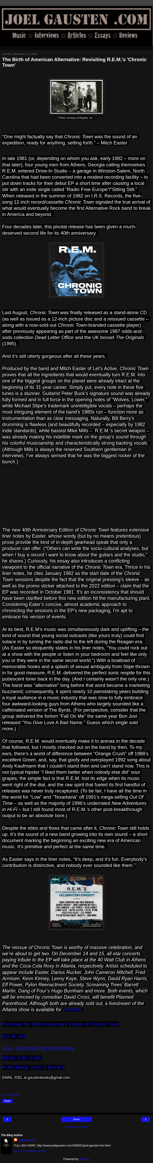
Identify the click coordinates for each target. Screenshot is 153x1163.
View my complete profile (30, 1151)
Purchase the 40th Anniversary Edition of (60, 1024)
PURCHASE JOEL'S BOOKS (33, 1067)
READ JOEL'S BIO (22, 1058)
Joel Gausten (27, 1140)
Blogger (84, 1159)
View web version (76, 1127)
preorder (72, 1009)
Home (76, 1119)
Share (7, 1101)
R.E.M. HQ (13, 1036)
